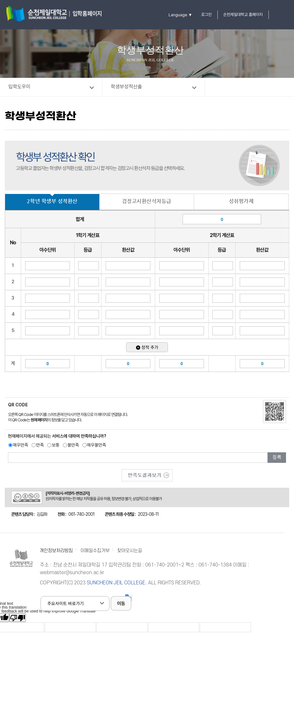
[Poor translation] (17, 617)
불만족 (73, 445)
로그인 (206, 14)
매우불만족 (96, 445)
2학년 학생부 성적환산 (52, 201)
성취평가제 (241, 201)
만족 (40, 445)
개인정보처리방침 (56, 550)
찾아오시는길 (129, 550)
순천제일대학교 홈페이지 (243, 14)
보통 (55, 445)
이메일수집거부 (94, 550)
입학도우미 (19, 87)
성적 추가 (147, 347)
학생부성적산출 (126, 87)
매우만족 (20, 445)
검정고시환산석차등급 (146, 201)
